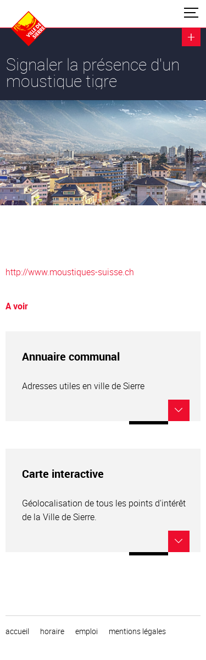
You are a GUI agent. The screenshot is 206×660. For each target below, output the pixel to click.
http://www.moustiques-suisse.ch (69, 272)
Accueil (17, 631)
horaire (52, 631)
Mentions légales (137, 631)
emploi (86, 631)
